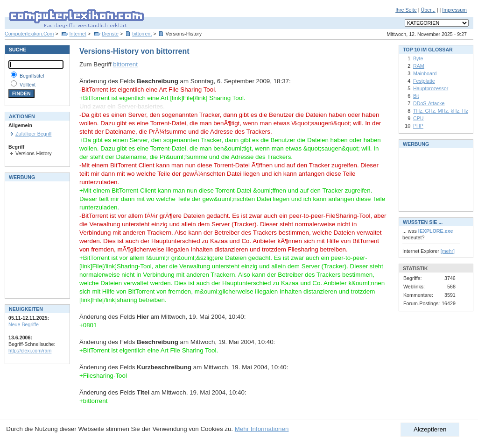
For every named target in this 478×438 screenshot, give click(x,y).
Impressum (454, 10)
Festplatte (424, 81)
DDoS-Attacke (429, 103)
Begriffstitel (32, 76)
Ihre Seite (406, 10)
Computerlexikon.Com (29, 33)
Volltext (27, 84)
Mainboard (424, 73)
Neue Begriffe (23, 324)
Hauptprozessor (430, 88)
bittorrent (142, 33)
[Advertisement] (36, 239)
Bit (416, 96)
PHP (418, 126)
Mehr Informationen (262, 428)
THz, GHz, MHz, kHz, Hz (440, 111)
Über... (428, 10)
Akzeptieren (430, 429)
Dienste (110, 33)
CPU (418, 118)
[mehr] (448, 251)
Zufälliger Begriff (33, 133)
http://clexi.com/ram (29, 350)
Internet (78, 33)
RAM (418, 66)
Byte (418, 58)
